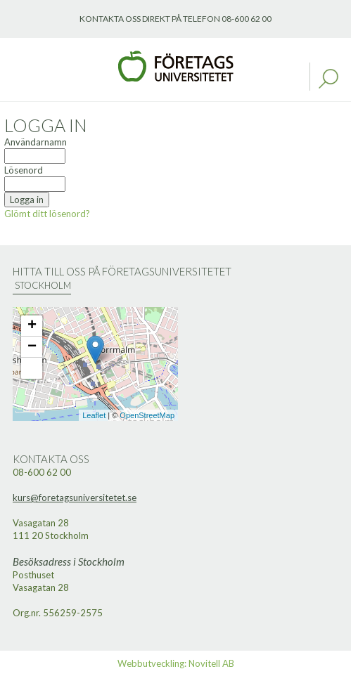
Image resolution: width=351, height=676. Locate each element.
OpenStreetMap (147, 415)
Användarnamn (35, 142)
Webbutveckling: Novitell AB (175, 663)
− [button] (32, 347)
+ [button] (32, 326)
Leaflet (94, 415)
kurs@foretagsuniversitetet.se (74, 497)
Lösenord (23, 170)
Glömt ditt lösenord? (47, 213)
